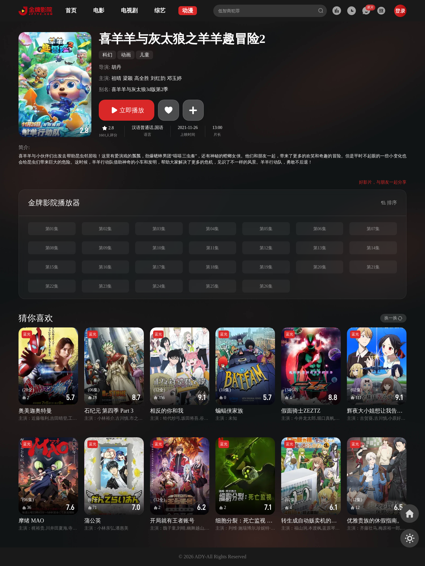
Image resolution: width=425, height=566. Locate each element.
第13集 (319, 248)
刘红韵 (158, 78)
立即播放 (126, 110)
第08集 (51, 248)
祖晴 (116, 78)
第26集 (266, 286)
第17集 (158, 267)
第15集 (51, 267)
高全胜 (141, 78)
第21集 (373, 267)
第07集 (373, 229)
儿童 (144, 54)
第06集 (319, 229)
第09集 (105, 248)
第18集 (212, 267)
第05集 (266, 229)
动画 (126, 54)
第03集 (158, 229)
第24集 (158, 286)
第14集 (373, 248)
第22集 (51, 286)
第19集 (266, 267)
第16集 (105, 267)
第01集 (51, 229)
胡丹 (116, 67)
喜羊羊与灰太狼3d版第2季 (139, 89)
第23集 (105, 286)
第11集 (212, 248)
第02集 (105, 229)
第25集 (212, 286)
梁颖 (128, 78)
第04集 (212, 229)
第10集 (158, 248)
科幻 (107, 54)
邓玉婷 (174, 78)
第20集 (319, 267)
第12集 (266, 248)
